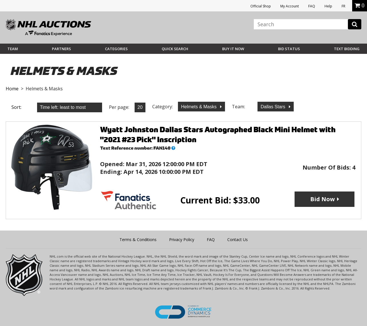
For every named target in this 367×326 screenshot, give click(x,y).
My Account (289, 6)
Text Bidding (347, 48)
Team (12, 48)
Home (12, 88)
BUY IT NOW (233, 48)
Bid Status (289, 48)
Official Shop (260, 6)
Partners (61, 48)
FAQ (311, 6)
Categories (116, 48)
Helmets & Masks (199, 106)
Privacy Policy (181, 239)
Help (328, 6)
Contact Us (237, 239)
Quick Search (175, 48)
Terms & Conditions (138, 239)
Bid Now (322, 199)
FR (343, 6)
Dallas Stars (274, 106)
